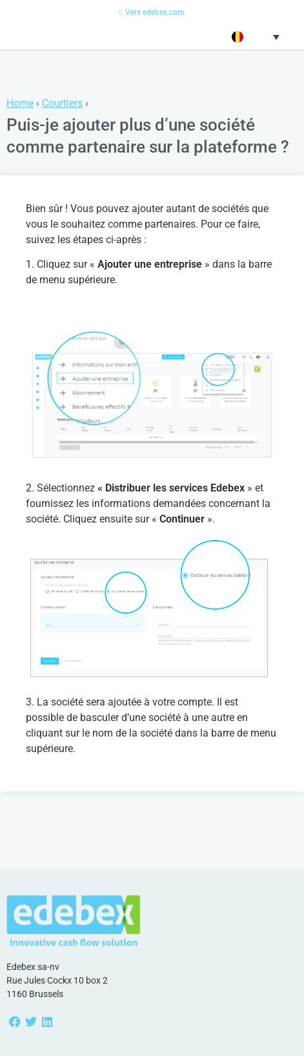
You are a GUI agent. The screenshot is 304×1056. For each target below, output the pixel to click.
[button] (254, 37)
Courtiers (62, 103)
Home (20, 103)
